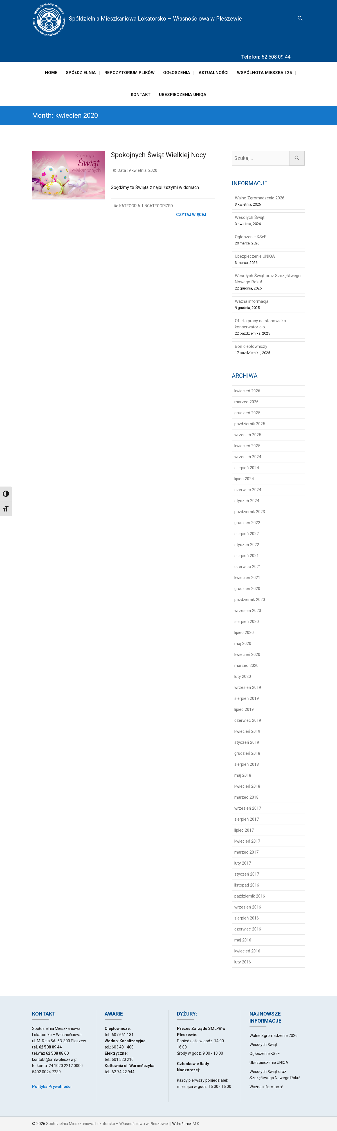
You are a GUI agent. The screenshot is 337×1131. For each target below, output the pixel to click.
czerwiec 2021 (247, 566)
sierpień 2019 (246, 698)
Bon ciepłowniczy (251, 346)
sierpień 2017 (246, 819)
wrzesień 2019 (247, 687)
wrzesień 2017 (247, 808)
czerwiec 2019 (247, 720)
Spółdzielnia (81, 72)
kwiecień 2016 (247, 951)
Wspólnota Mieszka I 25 (264, 72)
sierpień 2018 (246, 764)
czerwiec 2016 (247, 929)
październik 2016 (249, 896)
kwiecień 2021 (247, 577)
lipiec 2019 (244, 709)
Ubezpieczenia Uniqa (182, 94)
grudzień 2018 (247, 753)
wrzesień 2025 (247, 434)
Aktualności (213, 72)
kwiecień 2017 (247, 841)
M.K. (196, 1123)
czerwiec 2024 (247, 489)
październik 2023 (249, 511)
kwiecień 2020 (247, 654)
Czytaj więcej (191, 214)
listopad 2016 (246, 885)
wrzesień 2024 (247, 456)
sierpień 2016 (246, 918)
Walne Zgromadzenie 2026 (259, 198)
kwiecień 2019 (247, 731)
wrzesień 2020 (247, 610)
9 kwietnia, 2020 (142, 170)
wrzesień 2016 (247, 907)
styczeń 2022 (246, 544)
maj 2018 (242, 775)
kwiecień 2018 (247, 786)
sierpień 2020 (246, 621)
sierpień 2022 (246, 533)
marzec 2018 (246, 797)
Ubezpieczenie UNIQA (255, 256)
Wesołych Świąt (249, 217)
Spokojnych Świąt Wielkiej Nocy (158, 155)
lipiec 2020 (244, 632)
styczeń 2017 (246, 874)
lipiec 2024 (244, 478)
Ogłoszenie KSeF (250, 236)
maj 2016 (242, 940)
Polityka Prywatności (51, 1086)
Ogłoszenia (176, 72)
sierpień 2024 (246, 467)
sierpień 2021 (246, 555)
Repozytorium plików (129, 72)
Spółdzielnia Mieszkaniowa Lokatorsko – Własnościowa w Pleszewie (155, 18)
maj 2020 (242, 643)
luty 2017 (242, 863)
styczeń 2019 (246, 742)
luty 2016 (242, 962)
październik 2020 (249, 599)
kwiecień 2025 (247, 445)
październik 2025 (249, 423)
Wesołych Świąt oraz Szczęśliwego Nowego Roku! (268, 278)
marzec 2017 (246, 852)
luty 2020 (242, 676)
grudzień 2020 (247, 588)
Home (51, 72)
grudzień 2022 (247, 522)
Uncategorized (157, 206)
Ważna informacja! (252, 301)
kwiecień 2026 (247, 390)
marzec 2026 (246, 401)
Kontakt (140, 94)
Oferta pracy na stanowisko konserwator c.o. (260, 323)
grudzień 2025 (247, 412)
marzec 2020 (246, 665)
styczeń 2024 (246, 500)
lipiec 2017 (244, 830)
